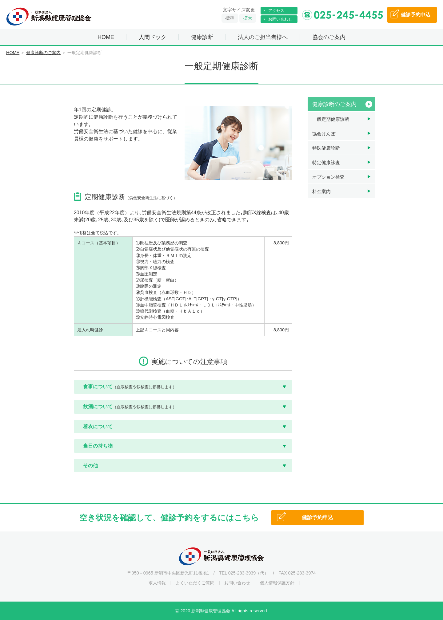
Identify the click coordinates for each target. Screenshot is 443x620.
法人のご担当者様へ (263, 37)
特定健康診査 (326, 162)
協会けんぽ (323, 133)
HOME (106, 37)
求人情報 (157, 582)
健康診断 (202, 37)
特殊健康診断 (326, 148)
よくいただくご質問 (195, 582)
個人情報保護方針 (277, 582)
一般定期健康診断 (330, 119)
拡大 (247, 18)
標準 (229, 18)
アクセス (276, 10)
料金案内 (321, 191)
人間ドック (152, 37)
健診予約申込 (317, 517)
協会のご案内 (328, 37)
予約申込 (415, 14)
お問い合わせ (280, 19)
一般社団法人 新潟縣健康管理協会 (49, 16)
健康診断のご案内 (43, 52)
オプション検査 (328, 177)
